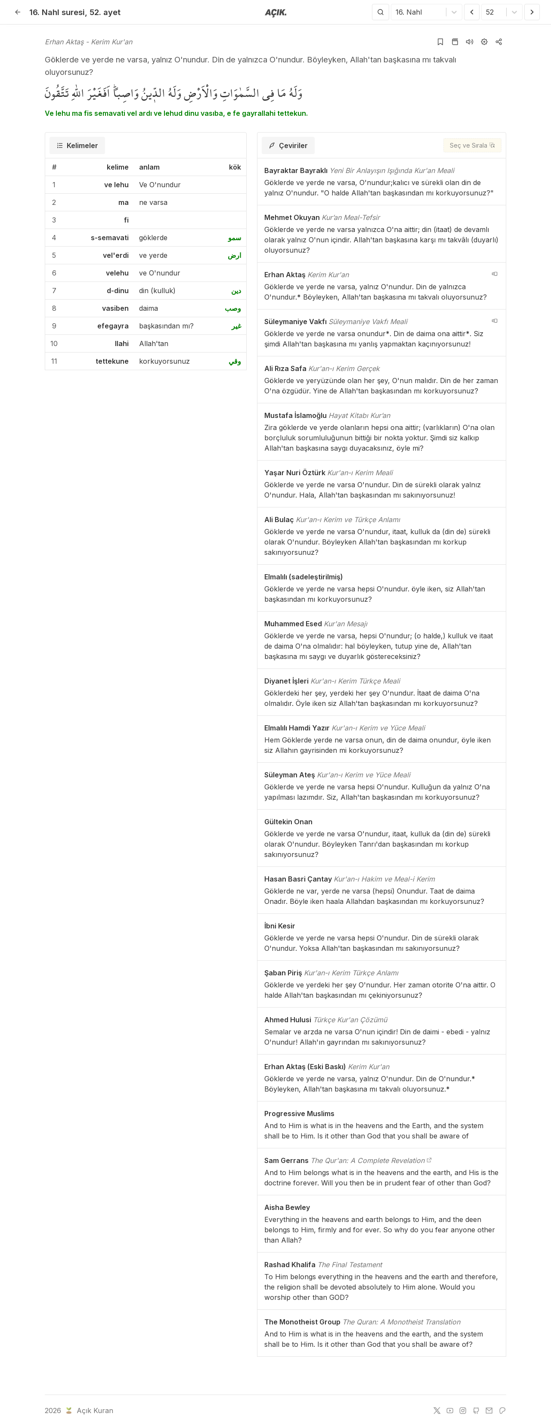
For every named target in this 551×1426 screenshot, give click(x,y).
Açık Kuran (88, 1410)
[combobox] (397, 12)
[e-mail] (489, 1410)
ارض (234, 255)
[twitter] (437, 1410)
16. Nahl (57, 12)
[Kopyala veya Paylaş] (499, 41)
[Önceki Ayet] (472, 12)
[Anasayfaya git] (276, 12)
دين (236, 290)
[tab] (77, 145)
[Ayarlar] (484, 41)
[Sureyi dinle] (469, 41)
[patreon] (502, 1410)
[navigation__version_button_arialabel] (494, 274)
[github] (476, 1410)
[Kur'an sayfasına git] (455, 41)
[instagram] (463, 1410)
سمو (234, 237)
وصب (233, 308)
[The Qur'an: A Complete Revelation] (429, 1160)
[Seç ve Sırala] (472, 145)
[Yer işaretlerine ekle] (440, 41)
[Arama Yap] (380, 12)
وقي (235, 361)
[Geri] (17, 12)
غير (236, 326)
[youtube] (450, 1410)
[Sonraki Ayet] (532, 12)
